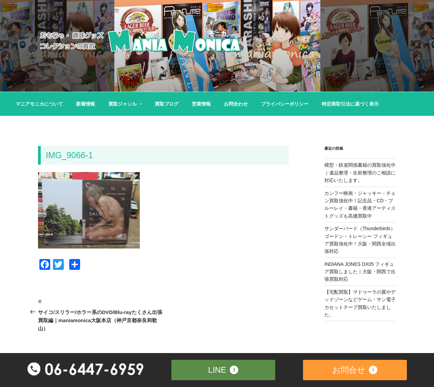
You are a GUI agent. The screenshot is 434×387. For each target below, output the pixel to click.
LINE (223, 369)
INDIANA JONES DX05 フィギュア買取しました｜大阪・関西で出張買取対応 (360, 271)
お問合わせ (236, 104)
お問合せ (354, 369)
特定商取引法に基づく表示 (350, 104)
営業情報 (201, 104)
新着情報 (85, 104)
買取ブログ (166, 104)
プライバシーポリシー (284, 104)
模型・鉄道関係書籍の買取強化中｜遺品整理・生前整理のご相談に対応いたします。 (360, 172)
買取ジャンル (125, 104)
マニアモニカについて (39, 104)
